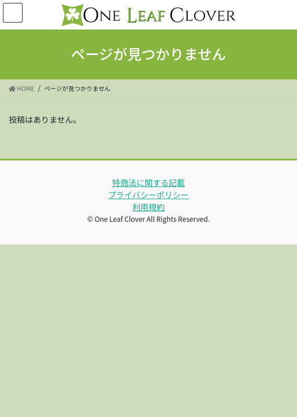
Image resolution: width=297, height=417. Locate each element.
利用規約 (148, 207)
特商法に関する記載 (148, 182)
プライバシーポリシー (148, 194)
